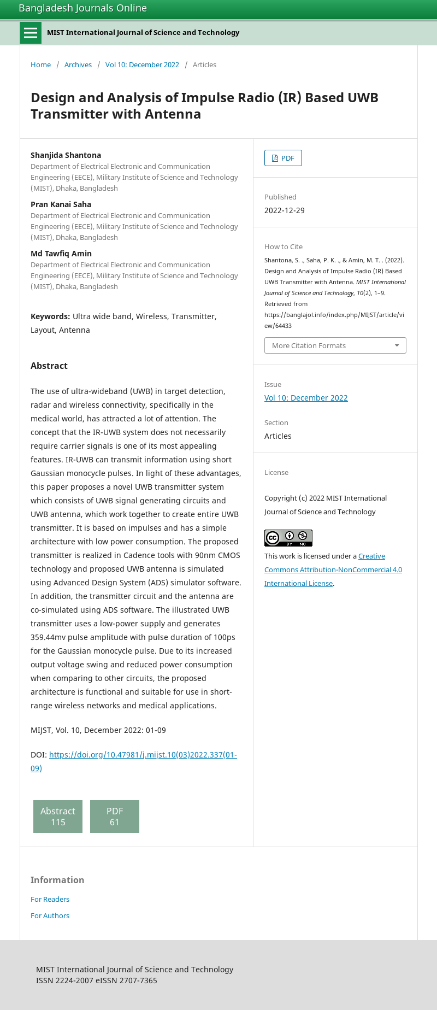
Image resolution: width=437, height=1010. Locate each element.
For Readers (50, 899)
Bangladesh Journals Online (83, 7)
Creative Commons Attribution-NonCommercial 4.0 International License (333, 569)
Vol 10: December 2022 (142, 64)
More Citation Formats (309, 345)
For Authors (50, 915)
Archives (78, 64)
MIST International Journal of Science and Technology (143, 32)
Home (41, 64)
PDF (287, 158)
